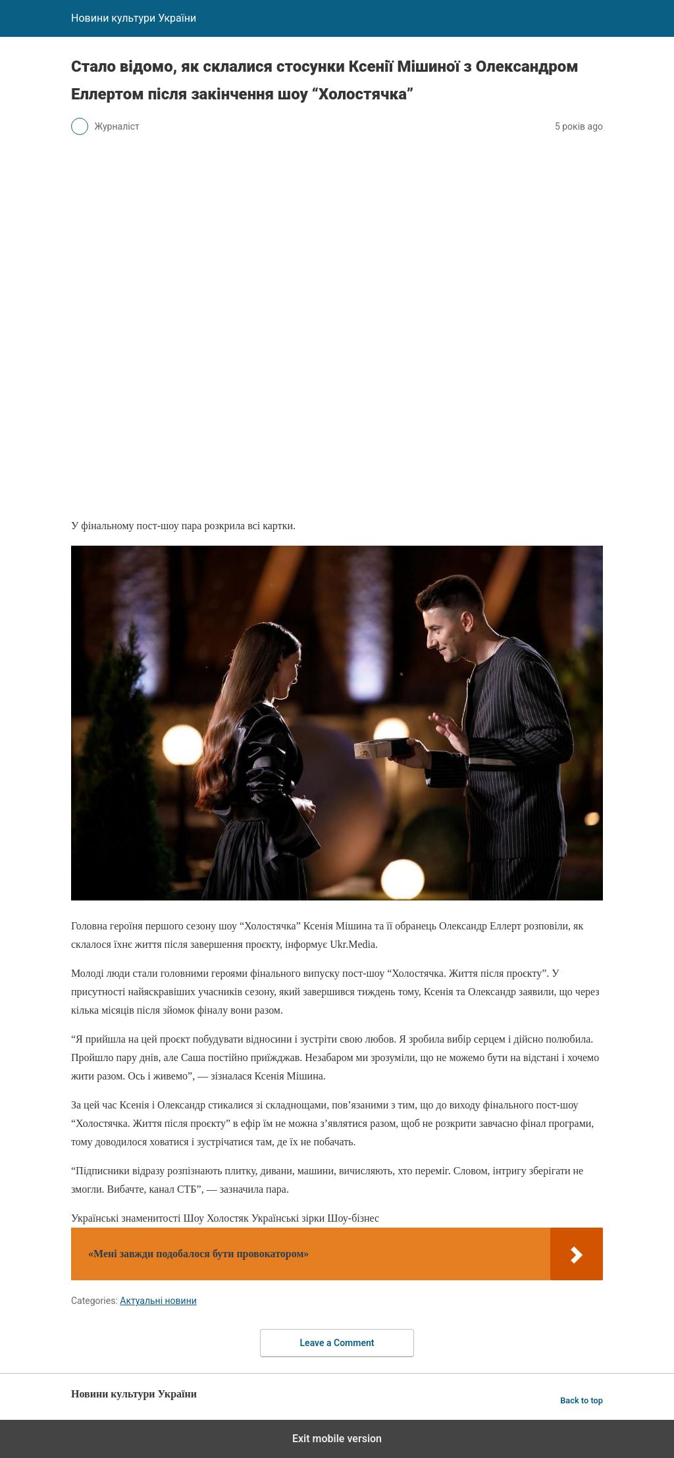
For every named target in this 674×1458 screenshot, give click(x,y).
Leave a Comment (337, 1343)
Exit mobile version (337, 1438)
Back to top (581, 1400)
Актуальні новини (158, 1300)
